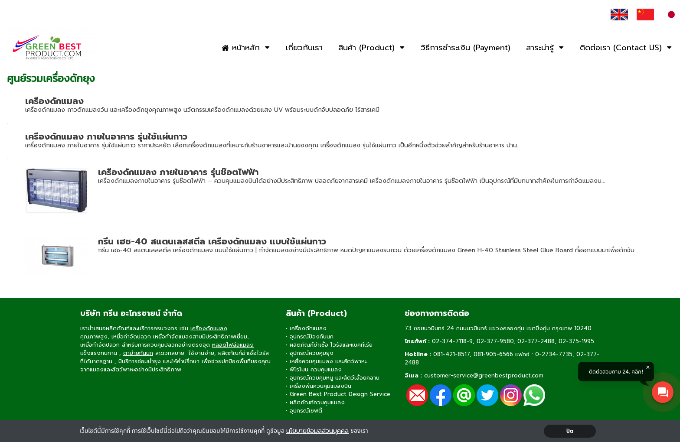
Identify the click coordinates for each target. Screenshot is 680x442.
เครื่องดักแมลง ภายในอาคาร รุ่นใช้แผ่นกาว (106, 136)
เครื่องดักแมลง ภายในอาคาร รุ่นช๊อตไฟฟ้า (178, 172)
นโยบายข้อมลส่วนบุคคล (317, 431)
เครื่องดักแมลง (54, 100)
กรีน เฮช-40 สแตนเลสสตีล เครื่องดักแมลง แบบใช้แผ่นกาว (212, 241)
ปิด (570, 431)
